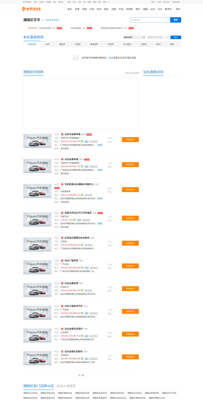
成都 (94, 2)
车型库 (41, 2)
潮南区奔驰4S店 (152, 393)
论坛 (54, 2)
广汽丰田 (65, 264)
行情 (92, 9)
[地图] (99, 145)
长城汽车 (65, 287)
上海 (79, 2)
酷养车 (168, 9)
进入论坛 (166, 2)
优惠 (114, 9)
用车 (178, 9)
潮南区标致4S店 (48, 398)
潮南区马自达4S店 (118, 398)
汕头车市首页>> (53, 20)
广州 (84, 2)
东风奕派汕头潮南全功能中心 (112, 28)
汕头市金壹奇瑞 (45, 28)
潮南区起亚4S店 (100, 393)
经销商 (48, 2)
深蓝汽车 (65, 216)
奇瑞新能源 (74, 138)
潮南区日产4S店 (169, 393)
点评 (152, 9)
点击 (111, 57)
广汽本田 (65, 309)
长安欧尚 (65, 355)
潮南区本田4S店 (117, 393)
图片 (138, 9)
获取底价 (130, 139)
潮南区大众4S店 (30, 393)
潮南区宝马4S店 (134, 393)
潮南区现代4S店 (82, 393)
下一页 (81, 375)
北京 (74, 2)
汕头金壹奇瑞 (76, 28)
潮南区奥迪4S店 (65, 393)
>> (109, 2)
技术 (99, 9)
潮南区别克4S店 (30, 398)
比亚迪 (64, 241)
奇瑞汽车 (65, 138)
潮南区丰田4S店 (48, 393)
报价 (106, 9)
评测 (77, 9)
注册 (159, 2)
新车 (35, 2)
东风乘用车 (66, 191)
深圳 (89, 2)
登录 (153, 2)
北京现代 (65, 332)
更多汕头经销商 (132, 73)
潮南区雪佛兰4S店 (157, 398)
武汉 (99, 2)
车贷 (121, 9)
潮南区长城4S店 (100, 398)
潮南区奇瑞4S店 (65, 398)
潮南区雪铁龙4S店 (137, 398)
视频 (145, 9)
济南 (104, 2)
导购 (84, 9)
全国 (69, 2)
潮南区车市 (31, 20)
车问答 (60, 2)
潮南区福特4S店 (82, 398)
